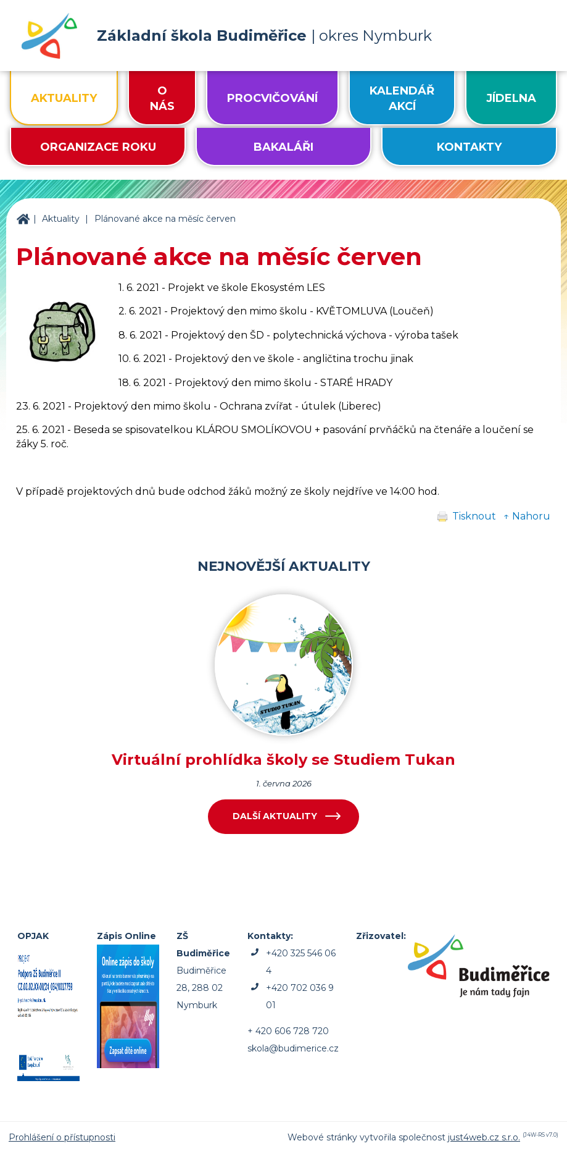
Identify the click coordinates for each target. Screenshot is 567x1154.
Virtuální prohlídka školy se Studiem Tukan (283, 760)
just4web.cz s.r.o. (484, 1137)
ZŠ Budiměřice (23, 219)
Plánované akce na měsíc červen (165, 218)
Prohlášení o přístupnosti (62, 1137)
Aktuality (61, 218)
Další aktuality (275, 816)
